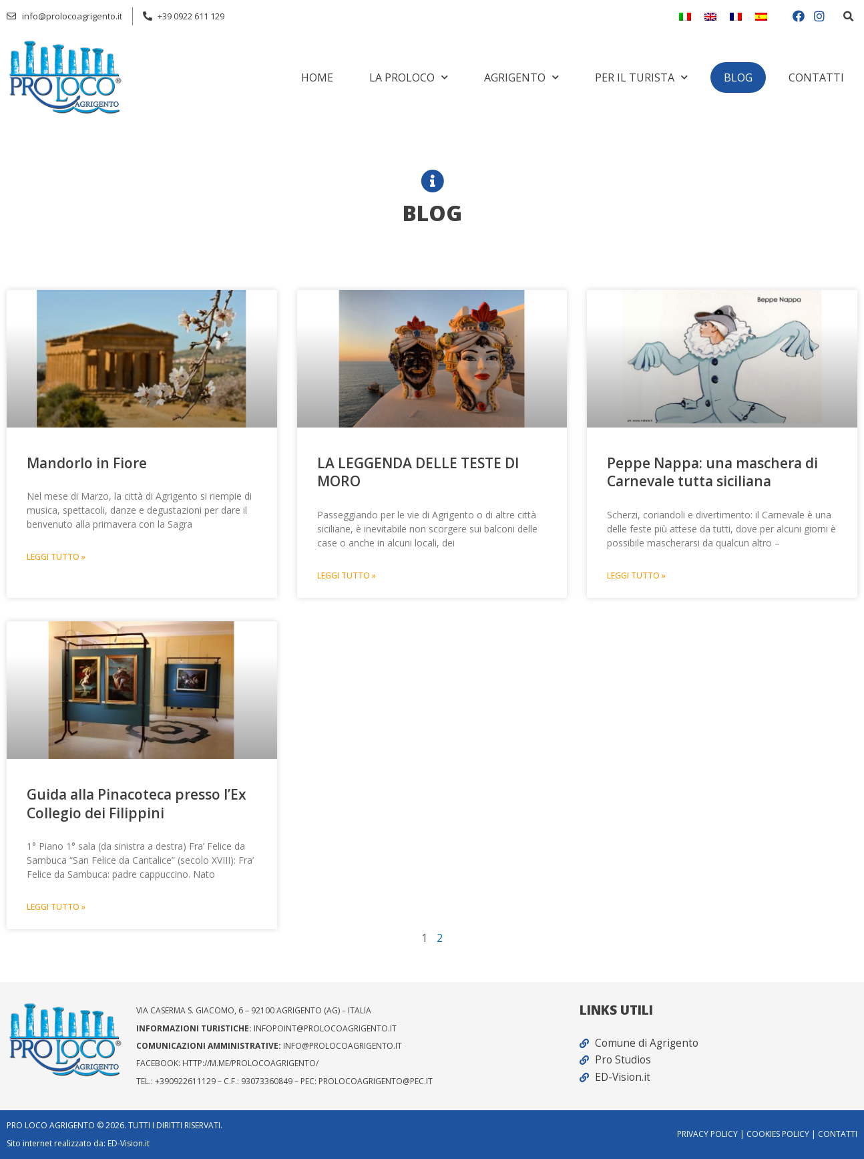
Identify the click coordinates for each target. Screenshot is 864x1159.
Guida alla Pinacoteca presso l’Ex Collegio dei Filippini (136, 804)
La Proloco (408, 77)
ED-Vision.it (128, 1143)
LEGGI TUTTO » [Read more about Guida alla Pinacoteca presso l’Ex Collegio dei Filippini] (56, 908)
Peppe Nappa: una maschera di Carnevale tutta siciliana (712, 472)
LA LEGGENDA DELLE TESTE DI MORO (418, 472)
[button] (848, 16)
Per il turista (641, 77)
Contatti (816, 77)
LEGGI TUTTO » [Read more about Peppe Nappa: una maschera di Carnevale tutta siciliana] (636, 576)
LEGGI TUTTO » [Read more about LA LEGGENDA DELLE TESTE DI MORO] (346, 576)
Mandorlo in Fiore (87, 463)
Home (317, 77)
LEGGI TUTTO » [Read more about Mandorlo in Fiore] (56, 557)
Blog (738, 77)
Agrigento (521, 77)
